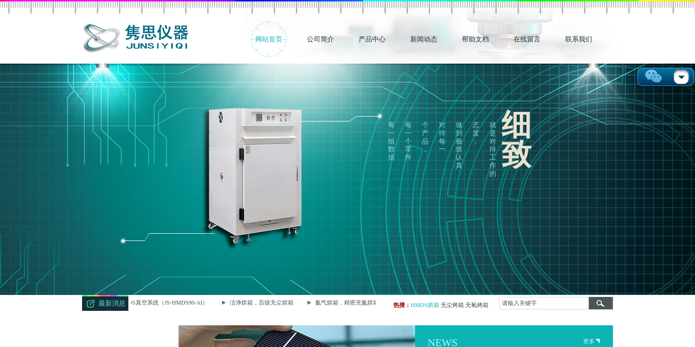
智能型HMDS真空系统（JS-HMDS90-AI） (155, 302)
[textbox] (544, 303)
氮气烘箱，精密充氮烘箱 (348, 302)
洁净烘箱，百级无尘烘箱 (262, 302)
